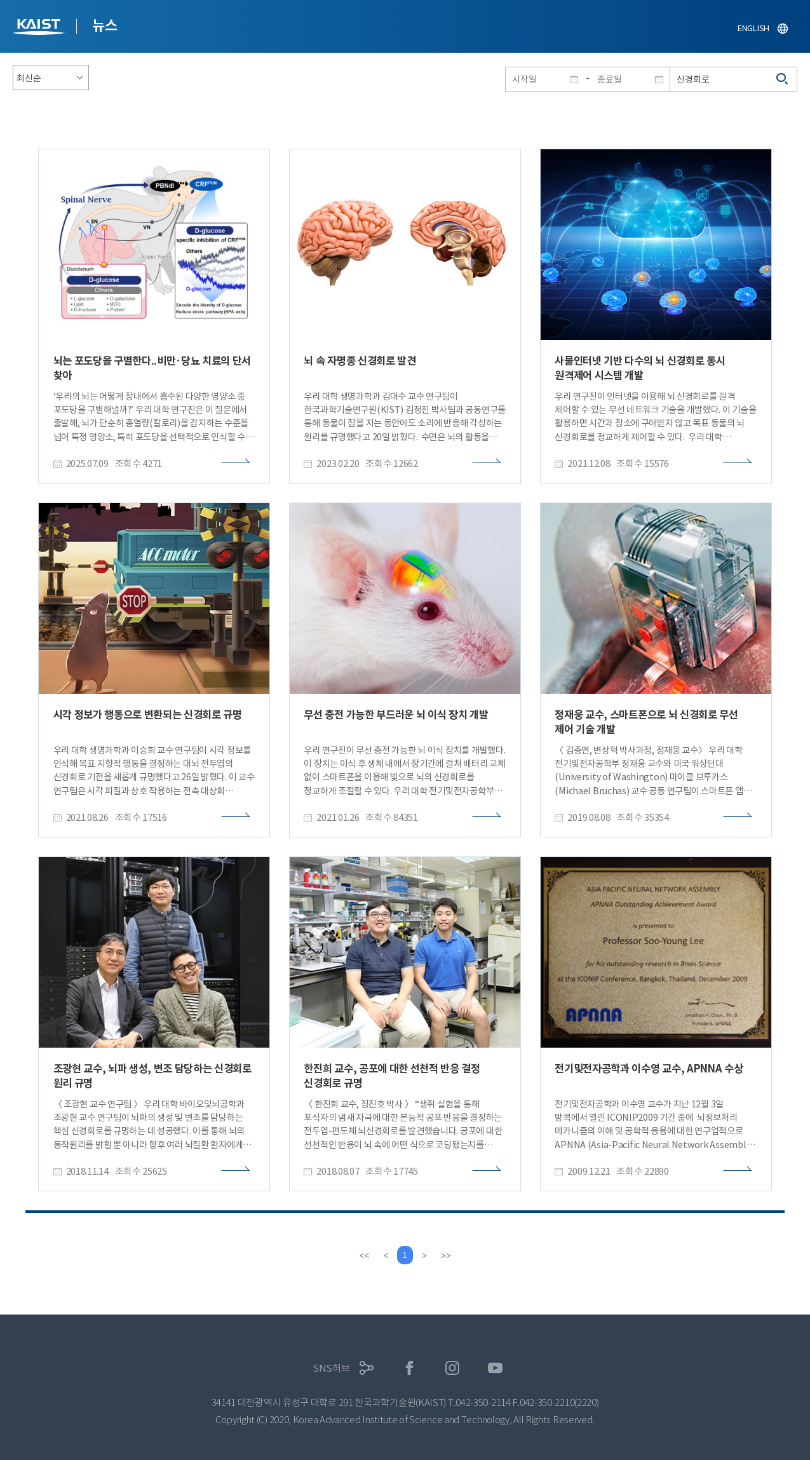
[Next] (425, 1255)
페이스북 (409, 1368)
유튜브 (495, 1368)
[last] (447, 1255)
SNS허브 (331, 1368)
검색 (782, 79)
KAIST (40, 28)
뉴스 (104, 25)
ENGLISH (753, 28)
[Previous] (385, 1255)
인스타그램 (452, 1368)
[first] (363, 1255)
